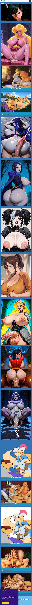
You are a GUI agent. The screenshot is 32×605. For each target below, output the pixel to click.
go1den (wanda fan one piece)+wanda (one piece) (16, 477)
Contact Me (21, 602)
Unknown (16, 503)
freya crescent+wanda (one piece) (16, 88)
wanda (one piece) (16, 568)
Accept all (5, 602)
